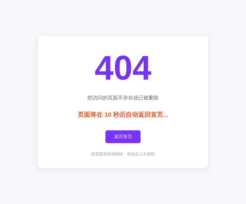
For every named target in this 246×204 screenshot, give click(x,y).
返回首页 (123, 136)
